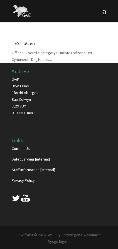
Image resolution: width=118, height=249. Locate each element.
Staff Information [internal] (33, 169)
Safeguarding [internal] (31, 159)
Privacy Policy (23, 180)
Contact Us (21, 148)
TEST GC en (23, 43)
